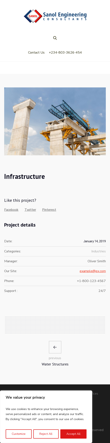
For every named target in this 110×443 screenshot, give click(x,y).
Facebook (11, 209)
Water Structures (55, 364)
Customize (19, 434)
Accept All (73, 434)
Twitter (30, 209)
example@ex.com (93, 271)
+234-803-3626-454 (65, 52)
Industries (98, 251)
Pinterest (49, 209)
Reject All (45, 434)
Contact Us (36, 52)
